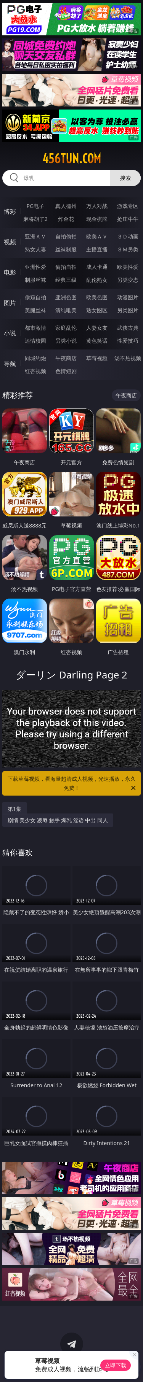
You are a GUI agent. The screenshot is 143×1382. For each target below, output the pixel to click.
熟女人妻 (35, 249)
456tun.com (71, 158)
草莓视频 (97, 358)
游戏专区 (127, 206)
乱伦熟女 (97, 279)
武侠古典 (127, 327)
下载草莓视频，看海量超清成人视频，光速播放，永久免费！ (72, 784)
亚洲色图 (66, 297)
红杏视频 (35, 371)
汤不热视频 (127, 358)
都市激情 (35, 327)
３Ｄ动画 (127, 236)
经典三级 (66, 279)
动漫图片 (127, 297)
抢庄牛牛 (127, 218)
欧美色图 (97, 297)
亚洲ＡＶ (35, 236)
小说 (10, 333)
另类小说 (66, 340)
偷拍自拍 (66, 266)
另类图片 (127, 310)
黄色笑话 (97, 340)
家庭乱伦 (66, 327)
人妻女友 (97, 327)
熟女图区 (97, 310)
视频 (10, 242)
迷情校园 (35, 340)
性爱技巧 (127, 340)
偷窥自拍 (35, 297)
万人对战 (97, 206)
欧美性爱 (127, 266)
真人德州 (66, 206)
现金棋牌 (97, 218)
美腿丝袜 (35, 310)
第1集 (14, 808)
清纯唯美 (66, 310)
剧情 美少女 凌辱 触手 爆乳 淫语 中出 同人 (58, 820)
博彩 (10, 211)
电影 (10, 272)
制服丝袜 (35, 279)
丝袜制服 (66, 249)
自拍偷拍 (66, 236)
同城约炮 (35, 358)
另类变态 (127, 279)
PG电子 (35, 206)
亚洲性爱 (35, 266)
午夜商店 (66, 358)
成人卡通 (97, 266)
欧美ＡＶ (97, 236)
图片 (10, 303)
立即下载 (115, 1365)
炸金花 (66, 218)
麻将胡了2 (35, 218)
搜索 (125, 177)
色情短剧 (66, 371)
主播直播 (97, 249)
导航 (10, 363)
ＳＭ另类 (127, 249)
